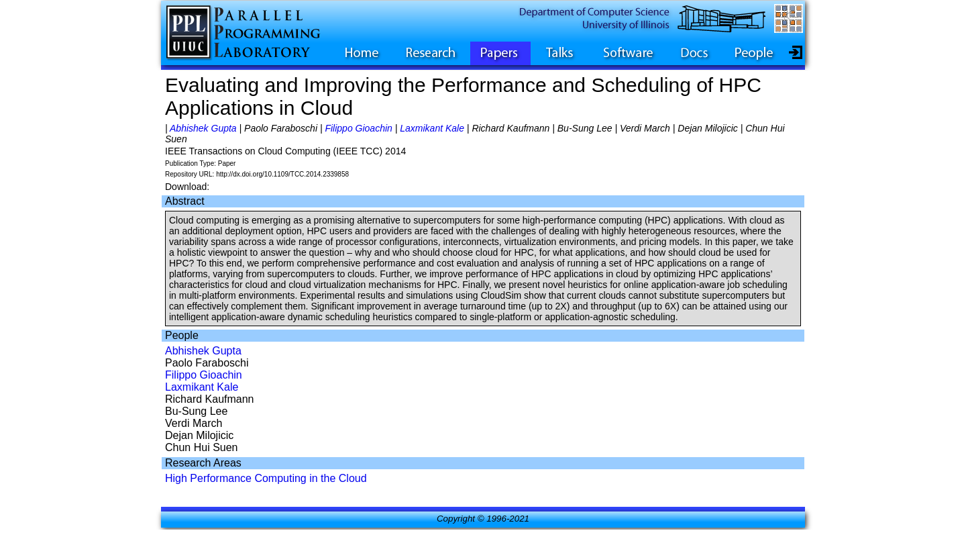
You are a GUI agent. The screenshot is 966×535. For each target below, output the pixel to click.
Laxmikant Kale (432, 128)
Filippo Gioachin (358, 128)
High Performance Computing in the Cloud (266, 478)
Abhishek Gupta (203, 128)
